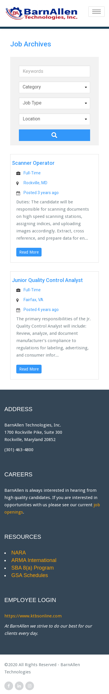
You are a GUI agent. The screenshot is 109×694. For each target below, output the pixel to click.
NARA (18, 553)
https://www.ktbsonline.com (33, 616)
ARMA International (33, 560)
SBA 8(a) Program (32, 567)
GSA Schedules (29, 575)
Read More (29, 252)
